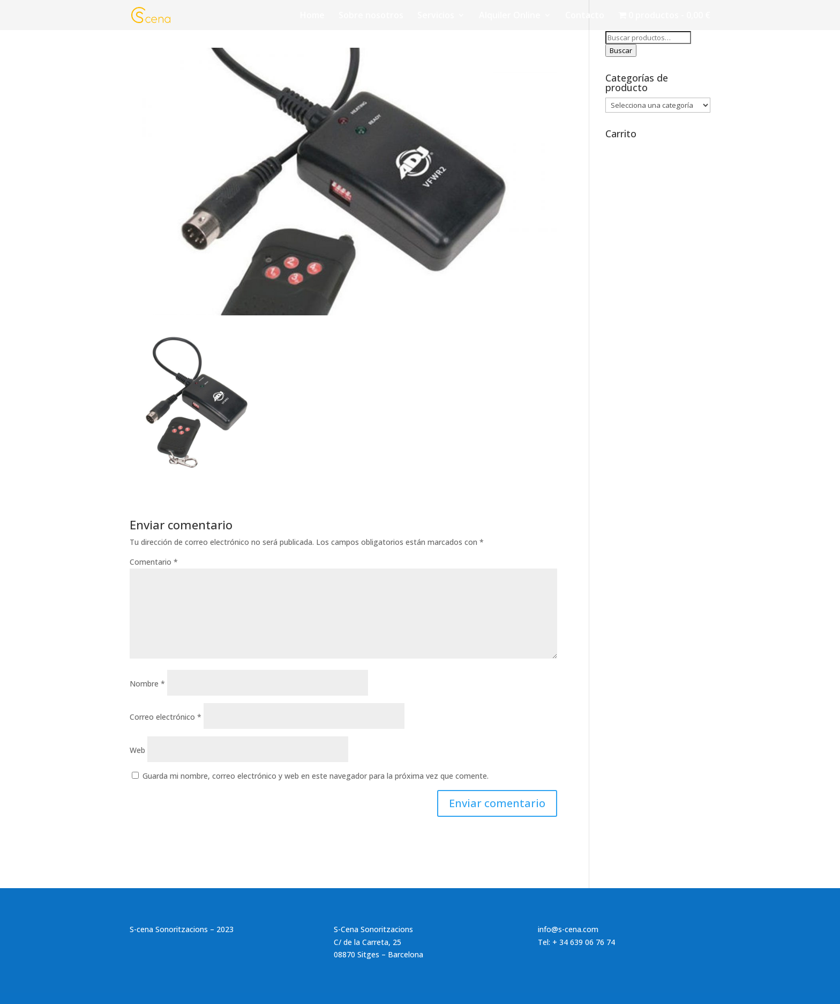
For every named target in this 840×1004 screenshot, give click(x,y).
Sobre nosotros (371, 16)
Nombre (147, 683)
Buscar (621, 50)
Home (312, 16)
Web (137, 750)
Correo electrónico (165, 717)
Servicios (435, 16)
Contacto (584, 16)
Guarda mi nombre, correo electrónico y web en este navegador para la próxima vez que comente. (315, 776)
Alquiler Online (510, 16)
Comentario (154, 562)
